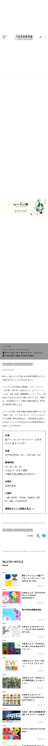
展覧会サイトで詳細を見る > (19, 508)
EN (45, 37)
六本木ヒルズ (7, 364)
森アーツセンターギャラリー (23, 364)
